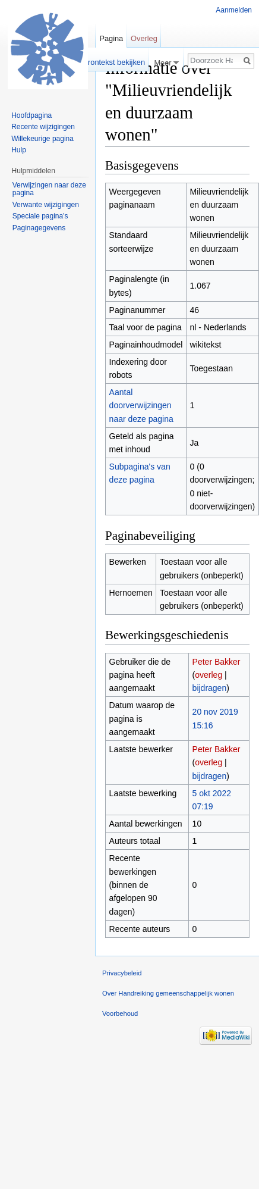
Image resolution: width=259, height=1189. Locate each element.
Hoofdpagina (31, 115)
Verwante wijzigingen (45, 205)
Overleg (144, 38)
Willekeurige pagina (42, 138)
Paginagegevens (38, 228)
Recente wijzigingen (43, 127)
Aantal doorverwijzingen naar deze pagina (141, 405)
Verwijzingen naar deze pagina (49, 189)
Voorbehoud (120, 1013)
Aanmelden (234, 10)
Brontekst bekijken (114, 62)
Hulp (18, 150)
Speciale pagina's (40, 216)
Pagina (111, 38)
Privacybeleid (122, 973)
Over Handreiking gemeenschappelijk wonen (168, 993)
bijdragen (209, 688)
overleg (208, 675)
